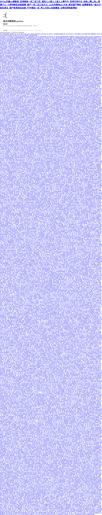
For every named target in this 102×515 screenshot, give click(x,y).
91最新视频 (84, 168)
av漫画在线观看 (50, 119)
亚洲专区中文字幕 (80, 256)
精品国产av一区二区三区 (7, 65)
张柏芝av (59, 132)
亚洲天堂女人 (71, 44)
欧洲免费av (73, 511)
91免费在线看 (87, 383)
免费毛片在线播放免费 (5, 212)
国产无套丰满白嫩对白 (9, 447)
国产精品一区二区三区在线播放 (41, 84)
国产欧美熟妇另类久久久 (54, 200)
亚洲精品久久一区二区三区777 (26, 143)
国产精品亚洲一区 (7, 72)
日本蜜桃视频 (95, 62)
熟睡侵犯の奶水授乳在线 (51, 150)
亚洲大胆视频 (5, 492)
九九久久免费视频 (15, 109)
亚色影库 (82, 49)
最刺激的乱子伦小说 (50, 184)
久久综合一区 (15, 510)
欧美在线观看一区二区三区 (14, 61)
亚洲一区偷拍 (32, 274)
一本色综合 (38, 76)
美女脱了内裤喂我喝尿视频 (56, 318)
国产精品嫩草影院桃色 (47, 80)
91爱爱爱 (34, 397)
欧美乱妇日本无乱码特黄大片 (17, 98)
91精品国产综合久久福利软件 (22, 361)
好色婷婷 (32, 512)
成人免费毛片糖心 (73, 43)
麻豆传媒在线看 (17, 164)
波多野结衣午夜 (12, 375)
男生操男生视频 (28, 149)
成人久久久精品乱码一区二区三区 (64, 512)
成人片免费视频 (20, 97)
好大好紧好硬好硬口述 (10, 81)
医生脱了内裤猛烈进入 (35, 175)
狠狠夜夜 (95, 197)
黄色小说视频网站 (73, 316)
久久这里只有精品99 (22, 154)
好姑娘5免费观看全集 (14, 58)
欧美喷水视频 (5, 68)
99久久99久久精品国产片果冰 (58, 112)
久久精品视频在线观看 (30, 150)
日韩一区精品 (23, 484)
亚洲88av (40, 40)
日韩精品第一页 (57, 147)
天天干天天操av (67, 484)
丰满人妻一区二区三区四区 (9, 357)
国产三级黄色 (67, 149)
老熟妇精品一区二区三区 (32, 500)
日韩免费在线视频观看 (36, 80)
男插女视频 (38, 356)
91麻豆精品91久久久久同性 (87, 289)
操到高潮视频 (16, 290)
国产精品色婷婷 (92, 132)
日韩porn (41, 227)
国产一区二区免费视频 (94, 442)
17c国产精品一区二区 (42, 88)
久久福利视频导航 (15, 484)
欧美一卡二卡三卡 (20, 397)
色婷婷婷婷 (43, 294)
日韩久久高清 (29, 160)
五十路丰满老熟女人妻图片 (67, 340)
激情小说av (19, 153)
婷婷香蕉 (71, 215)
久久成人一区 (25, 39)
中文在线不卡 (44, 356)
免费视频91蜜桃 (45, 69)
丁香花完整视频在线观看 (21, 69)
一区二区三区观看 (36, 72)
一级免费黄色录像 (56, 168)
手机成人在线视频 (14, 143)
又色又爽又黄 (92, 388)
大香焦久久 (68, 471)
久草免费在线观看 (66, 326)
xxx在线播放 (58, 173)
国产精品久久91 (77, 275)
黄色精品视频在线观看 (90, 198)
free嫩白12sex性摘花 (31, 224)
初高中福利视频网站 (32, 197)
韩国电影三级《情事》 (79, 329)
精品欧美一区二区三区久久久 (24, 437)
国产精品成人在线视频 (89, 114)
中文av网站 (70, 294)
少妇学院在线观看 (71, 53)
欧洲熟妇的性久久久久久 (65, 219)
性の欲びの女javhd (44, 241)
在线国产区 (37, 311)
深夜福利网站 (18, 364)
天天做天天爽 (58, 197)
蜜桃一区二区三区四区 (10, 182)
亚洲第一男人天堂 (54, 92)
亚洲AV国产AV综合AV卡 (71, 235)
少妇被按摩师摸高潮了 (18, 261)
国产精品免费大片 (95, 46)
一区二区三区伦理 (63, 259)
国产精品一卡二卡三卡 (44, 326)
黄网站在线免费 (52, 79)
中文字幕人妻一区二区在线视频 (58, 201)
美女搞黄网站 (56, 70)
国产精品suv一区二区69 (36, 359)
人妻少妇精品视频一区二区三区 (13, 479)
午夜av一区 (22, 64)
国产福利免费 (86, 153)
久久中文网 (57, 394)
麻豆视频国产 (22, 117)
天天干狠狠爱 (27, 43)
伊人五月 (16, 175)
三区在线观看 (51, 274)
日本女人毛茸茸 (75, 204)
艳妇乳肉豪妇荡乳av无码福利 (38, 285)
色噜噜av (90, 377)
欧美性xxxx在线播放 (83, 232)
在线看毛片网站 (15, 245)
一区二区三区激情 (66, 355)
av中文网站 (95, 88)
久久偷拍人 (54, 386)
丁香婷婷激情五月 (8, 64)
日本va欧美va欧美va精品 (70, 352)
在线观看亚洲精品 (92, 479)
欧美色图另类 (94, 267)
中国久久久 (77, 201)
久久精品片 (71, 370)
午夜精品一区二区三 (46, 333)
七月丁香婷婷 (68, 120)
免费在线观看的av (11, 297)
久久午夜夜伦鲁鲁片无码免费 (24, 112)
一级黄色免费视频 (27, 319)
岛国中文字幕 (73, 187)
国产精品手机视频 (4, 464)
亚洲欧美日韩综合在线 (47, 120)
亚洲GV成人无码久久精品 (83, 430)
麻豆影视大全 (67, 72)
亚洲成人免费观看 (77, 318)
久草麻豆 (74, 138)
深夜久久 (37, 338)
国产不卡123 (56, 379)
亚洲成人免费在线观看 (5, 169)
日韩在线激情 (98, 154)
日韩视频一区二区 (59, 331)
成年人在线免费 (74, 499)
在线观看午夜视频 (20, 55)
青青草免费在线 (89, 171)
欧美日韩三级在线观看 (41, 418)
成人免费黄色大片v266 (24, 173)
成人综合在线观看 (73, 486)
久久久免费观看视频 (82, 221)
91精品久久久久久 (39, 409)
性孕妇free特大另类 (8, 265)
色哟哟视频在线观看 (6, 135)
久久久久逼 (51, 383)
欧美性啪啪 (32, 195)
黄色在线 (72, 313)
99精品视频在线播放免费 (92, 412)
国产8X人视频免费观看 (28, 44)
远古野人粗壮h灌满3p (62, 285)
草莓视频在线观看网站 (32, 228)
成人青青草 (71, 195)
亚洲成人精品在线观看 (25, 105)
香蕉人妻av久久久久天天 (62, 95)
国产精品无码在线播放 (41, 66)
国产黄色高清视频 (18, 344)
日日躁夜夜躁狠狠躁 (29, 202)
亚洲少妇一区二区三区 (66, 248)
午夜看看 (97, 119)
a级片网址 (91, 274)
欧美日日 (41, 154)
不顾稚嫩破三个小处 (38, 253)
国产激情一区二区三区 (63, 47)
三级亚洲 (40, 248)
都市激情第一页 (56, 501)
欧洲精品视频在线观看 (85, 210)
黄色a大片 (55, 72)
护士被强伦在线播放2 (55, 361)
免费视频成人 (8, 151)
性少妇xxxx (48, 492)
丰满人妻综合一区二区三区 (52, 187)
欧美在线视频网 (61, 231)
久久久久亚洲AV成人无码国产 (91, 243)
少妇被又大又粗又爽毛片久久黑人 (51, 57)
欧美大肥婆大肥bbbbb (10, 404)
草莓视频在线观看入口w (54, 64)
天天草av (31, 165)
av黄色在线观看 (35, 47)
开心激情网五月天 (7, 466)
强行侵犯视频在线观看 (67, 275)
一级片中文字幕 (55, 139)
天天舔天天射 (45, 360)
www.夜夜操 (52, 455)
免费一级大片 (11, 43)
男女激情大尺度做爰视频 (38, 215)
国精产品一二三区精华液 (50, 304)
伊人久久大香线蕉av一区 (59, 117)
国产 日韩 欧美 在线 (9, 359)
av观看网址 (41, 349)
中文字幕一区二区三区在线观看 (14, 379)
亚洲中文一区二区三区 (49, 334)
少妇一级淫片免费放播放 (37, 57)
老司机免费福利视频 (85, 70)
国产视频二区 (14, 511)
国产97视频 (59, 105)
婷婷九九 (74, 175)
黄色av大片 (72, 442)
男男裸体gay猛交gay (34, 353)
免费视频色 (19, 215)
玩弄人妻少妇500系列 (87, 231)
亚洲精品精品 (66, 213)
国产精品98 (94, 257)
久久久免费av (84, 113)
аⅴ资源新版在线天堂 (6, 430)
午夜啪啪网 (52, 108)
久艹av (41, 116)
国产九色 (95, 124)
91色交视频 (36, 61)
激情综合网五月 (14, 200)
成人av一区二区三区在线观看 (45, 393)
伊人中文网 (27, 401)
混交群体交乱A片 (80, 334)
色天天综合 (83, 488)
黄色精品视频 (53, 95)
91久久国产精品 (4, 116)
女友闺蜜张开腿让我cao (77, 183)
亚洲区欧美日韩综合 (61, 90)
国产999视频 (81, 146)
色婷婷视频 (90, 162)
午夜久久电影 (38, 125)
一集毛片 (5, 242)
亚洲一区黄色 (48, 260)
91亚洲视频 (30, 327)
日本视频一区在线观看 (67, 197)
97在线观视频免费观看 (56, 103)
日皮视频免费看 (44, 455)
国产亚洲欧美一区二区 (62, 438)
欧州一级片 (24, 101)
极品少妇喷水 (67, 142)
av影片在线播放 (82, 54)
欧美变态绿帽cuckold (44, 61)
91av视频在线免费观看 (85, 145)
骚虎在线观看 (51, 176)
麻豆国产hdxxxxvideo (5, 98)
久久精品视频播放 (61, 220)
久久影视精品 (47, 136)
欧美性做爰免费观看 (7, 128)
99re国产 (53, 350)
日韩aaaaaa (41, 304)
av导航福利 (21, 278)
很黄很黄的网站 (37, 333)
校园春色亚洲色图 (65, 508)
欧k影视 (78, 36)
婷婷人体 (74, 289)
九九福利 (26, 451)
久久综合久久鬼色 (64, 412)
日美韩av (42, 195)
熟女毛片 (65, 478)
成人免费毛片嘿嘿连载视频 (83, 414)
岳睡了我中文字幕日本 (76, 326)
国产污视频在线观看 (62, 333)
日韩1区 (19, 252)
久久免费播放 (69, 145)
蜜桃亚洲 (98, 477)
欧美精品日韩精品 (50, 464)
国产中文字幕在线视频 (41, 36)
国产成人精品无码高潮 (67, 105)
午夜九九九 (2, 167)
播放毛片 (73, 114)
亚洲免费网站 (28, 248)
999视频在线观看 (56, 182)
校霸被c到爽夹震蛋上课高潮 (63, 114)
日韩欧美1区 (90, 73)
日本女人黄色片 (30, 469)
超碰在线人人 (35, 235)
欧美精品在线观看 (17, 456)
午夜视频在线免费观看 (11, 171)
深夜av (21, 221)
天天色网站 (35, 127)
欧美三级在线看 (73, 80)
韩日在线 (13, 66)
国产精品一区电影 (11, 106)
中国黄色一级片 (40, 208)
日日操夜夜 (61, 477)
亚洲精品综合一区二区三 (92, 127)
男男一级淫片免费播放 (81, 352)
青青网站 (39, 367)
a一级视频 (41, 77)
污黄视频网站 (52, 397)
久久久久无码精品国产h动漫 (55, 212)
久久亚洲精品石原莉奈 (73, 455)
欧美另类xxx (45, 98)
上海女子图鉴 (5, 296)
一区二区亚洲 (96, 291)
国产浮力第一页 (5, 235)
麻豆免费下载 (8, 86)
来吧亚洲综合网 (48, 324)
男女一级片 (79, 420)
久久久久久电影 (12, 504)
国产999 (98, 249)
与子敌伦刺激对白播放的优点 (84, 90)
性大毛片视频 (83, 106)
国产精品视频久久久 (71, 73)
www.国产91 (9, 77)
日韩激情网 (61, 84)
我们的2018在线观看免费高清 (14, 101)
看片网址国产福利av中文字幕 (50, 50)
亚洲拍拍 (55, 279)
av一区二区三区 (94, 245)
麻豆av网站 (71, 194)
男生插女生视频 (33, 88)
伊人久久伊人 (60, 270)
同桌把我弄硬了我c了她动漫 (35, 90)
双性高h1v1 (82, 197)
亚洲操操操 (59, 353)
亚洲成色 (90, 368)
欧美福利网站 (5, 79)
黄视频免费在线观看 (14, 403)
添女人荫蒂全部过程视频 (22, 176)
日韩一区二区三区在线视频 (87, 374)
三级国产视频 (77, 57)
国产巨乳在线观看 (64, 316)
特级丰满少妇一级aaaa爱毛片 (82, 108)
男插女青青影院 (60, 86)
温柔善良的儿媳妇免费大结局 (21, 65)
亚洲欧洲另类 (59, 416)
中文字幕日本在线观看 (20, 246)
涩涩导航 (90, 124)
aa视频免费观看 (8, 223)
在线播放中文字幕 (49, 164)
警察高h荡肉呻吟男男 (91, 86)
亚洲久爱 (61, 187)
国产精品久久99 (95, 44)
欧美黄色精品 (92, 202)
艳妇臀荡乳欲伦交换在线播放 (32, 322)
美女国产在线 (69, 209)
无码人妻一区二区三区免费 (79, 427)
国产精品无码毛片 (19, 352)
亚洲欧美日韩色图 (65, 147)
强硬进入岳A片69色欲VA (35, 176)
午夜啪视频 (18, 228)
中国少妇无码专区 (16, 423)
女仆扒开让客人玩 (7, 189)
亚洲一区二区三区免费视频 (8, 260)
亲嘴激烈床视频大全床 (76, 272)
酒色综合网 (87, 151)
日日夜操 (98, 201)
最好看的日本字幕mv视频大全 (35, 70)
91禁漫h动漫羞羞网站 (14, 102)
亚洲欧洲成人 (38, 83)
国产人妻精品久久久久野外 (84, 459)
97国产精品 (28, 47)
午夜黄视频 (63, 399)
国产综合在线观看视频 (45, 311)
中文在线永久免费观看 (82, 99)
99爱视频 (80, 451)
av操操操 (83, 490)
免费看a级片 (44, 176)
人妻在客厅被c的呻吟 (5, 206)
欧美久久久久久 (83, 79)
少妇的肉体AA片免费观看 (34, 99)
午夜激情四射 (33, 73)
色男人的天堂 (9, 219)
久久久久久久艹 (89, 324)
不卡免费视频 (48, 168)
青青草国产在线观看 (78, 280)
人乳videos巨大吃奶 (43, 47)
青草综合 (69, 161)
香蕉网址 (31, 514)
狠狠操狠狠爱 (85, 318)
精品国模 (33, 92)
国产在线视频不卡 (89, 348)
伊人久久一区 (97, 238)
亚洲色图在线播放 (56, 492)
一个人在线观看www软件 (48, 49)
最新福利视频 (73, 466)
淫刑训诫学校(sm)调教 (54, 287)
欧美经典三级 (65, 210)
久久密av (15, 437)
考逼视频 (25, 130)
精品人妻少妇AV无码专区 (40, 165)
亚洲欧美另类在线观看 (39, 46)
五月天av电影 (87, 183)
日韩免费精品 (70, 103)
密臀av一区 (72, 38)
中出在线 (77, 496)
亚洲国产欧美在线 (92, 206)
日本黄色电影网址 (12, 125)
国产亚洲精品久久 (16, 285)
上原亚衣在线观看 (86, 53)
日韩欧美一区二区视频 (64, 374)
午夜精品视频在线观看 (58, 393)
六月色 (76, 195)
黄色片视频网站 (87, 431)
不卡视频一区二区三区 (68, 514)
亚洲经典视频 (15, 254)
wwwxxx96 (59, 210)
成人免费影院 (28, 397)
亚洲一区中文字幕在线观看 (9, 228)
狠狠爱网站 (12, 455)
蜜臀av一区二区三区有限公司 (63, 304)
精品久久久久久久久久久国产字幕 (24, 297)
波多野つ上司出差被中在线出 (83, 419)
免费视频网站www (93, 389)
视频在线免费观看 (84, 120)
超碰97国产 (22, 47)
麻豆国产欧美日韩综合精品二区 (18, 168)
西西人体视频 (66, 265)
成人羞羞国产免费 (8, 117)
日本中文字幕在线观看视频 (49, 245)
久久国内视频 (94, 282)
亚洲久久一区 (97, 150)
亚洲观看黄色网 (65, 54)
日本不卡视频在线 (80, 42)
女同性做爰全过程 (30, 117)
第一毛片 (84, 184)
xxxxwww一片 (15, 212)
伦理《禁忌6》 (76, 182)
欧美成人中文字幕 (41, 243)
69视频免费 (6, 444)
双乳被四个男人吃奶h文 (27, 179)
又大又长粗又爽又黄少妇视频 (14, 99)
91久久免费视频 (44, 506)
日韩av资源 (79, 331)
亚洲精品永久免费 (63, 127)
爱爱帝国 (71, 47)
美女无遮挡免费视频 (95, 172)
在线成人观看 (36, 252)
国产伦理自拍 (53, 315)
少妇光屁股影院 (7, 331)
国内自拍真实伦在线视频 (21, 66)
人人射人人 (66, 99)
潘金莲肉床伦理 (72, 117)
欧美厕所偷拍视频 (27, 407)
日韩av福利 (85, 331)
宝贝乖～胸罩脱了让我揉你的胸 (38, 226)
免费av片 (50, 58)
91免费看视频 (26, 153)
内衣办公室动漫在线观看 (25, 57)
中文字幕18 (3, 171)
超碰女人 (85, 451)
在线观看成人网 (91, 79)
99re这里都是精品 (59, 375)
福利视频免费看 (35, 134)
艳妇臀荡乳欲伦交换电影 (14, 191)
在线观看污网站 (65, 466)
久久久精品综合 (62, 92)
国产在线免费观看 (6, 264)
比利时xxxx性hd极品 (60, 193)
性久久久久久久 (88, 441)
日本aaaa (6, 504)
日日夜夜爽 (29, 91)
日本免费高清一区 (13, 113)
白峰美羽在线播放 (84, 202)
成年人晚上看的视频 (36, 112)
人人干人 (23, 252)
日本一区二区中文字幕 (60, 377)
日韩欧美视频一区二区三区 (49, 416)
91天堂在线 (81, 296)
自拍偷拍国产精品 (42, 121)
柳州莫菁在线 (42, 134)
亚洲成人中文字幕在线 (73, 338)
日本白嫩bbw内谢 (24, 116)
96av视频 (24, 426)
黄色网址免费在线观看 (68, 237)
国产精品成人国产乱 (14, 444)
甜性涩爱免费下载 (39, 316)
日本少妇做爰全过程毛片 (12, 275)
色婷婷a (23, 79)
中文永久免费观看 (90, 175)
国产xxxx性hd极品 (97, 462)
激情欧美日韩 (30, 193)
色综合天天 (74, 431)
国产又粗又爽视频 (48, 280)
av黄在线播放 (67, 124)
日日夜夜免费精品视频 (73, 290)
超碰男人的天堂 (20, 235)
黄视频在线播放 (84, 268)
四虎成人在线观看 (74, 300)
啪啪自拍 (28, 92)
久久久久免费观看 (37, 49)
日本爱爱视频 (44, 79)
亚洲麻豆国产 (33, 191)
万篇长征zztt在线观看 (46, 408)
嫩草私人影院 (70, 363)
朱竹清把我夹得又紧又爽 (29, 76)
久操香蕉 (60, 363)
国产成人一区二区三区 (56, 113)
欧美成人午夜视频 (43, 238)
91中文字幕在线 (44, 278)
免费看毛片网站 (46, 40)
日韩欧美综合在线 (70, 217)
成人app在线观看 (79, 223)
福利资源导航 (68, 415)
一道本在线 (60, 396)
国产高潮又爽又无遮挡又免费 (66, 57)
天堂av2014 (68, 282)
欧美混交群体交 (23, 58)
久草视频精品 (33, 94)
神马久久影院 (71, 278)
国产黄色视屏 (28, 393)
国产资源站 (50, 117)
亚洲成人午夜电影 (26, 189)
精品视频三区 (71, 333)
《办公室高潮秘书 (57, 489)
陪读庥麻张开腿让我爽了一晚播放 (53, 429)
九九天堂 (85, 356)
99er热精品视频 (19, 345)
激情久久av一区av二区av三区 (15, 201)
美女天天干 (53, 270)
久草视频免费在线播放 (68, 186)
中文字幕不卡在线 (11, 329)
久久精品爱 (8, 123)
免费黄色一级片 (39, 307)
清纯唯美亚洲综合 (48, 51)
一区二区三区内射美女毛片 (82, 121)
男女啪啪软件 (68, 198)
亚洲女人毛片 (75, 274)
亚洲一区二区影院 (46, 139)
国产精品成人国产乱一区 (21, 36)
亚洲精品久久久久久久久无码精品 (25, 237)
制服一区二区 (70, 66)
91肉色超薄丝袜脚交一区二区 (12, 481)
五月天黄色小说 (7, 462)
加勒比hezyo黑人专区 (54, 360)
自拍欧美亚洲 (7, 474)
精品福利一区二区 (97, 453)
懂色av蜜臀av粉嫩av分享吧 (19, 160)
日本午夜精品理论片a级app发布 (18, 142)
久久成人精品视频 (24, 323)
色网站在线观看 (5, 291)
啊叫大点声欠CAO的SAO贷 (13, 356)
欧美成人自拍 (91, 154)
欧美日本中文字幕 (49, 394)
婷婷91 (66, 117)
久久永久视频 (26, 94)
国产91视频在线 (53, 341)
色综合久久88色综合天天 (7, 227)
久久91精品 (99, 228)
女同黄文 (11, 232)
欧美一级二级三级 (92, 69)
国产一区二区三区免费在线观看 (7, 88)
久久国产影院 (84, 69)
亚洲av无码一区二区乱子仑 (78, 81)
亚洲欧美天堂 (85, 390)
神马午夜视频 (36, 213)
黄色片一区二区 (53, 242)
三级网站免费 (93, 381)
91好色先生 (29, 58)
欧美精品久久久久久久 (68, 364)
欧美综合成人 (27, 204)
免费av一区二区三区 (90, 169)
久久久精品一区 (15, 370)
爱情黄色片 (6, 194)
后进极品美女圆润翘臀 (43, 105)
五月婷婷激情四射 (36, 140)
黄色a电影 (21, 135)
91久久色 (91, 462)
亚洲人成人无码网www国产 (80, 286)
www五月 (21, 442)
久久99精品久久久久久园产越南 (80, 312)
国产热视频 (87, 76)
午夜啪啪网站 (76, 76)
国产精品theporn (4, 58)
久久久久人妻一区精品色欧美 (81, 377)
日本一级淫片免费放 (42, 355)
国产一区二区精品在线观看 (61, 123)
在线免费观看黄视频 (62, 290)
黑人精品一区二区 (73, 283)
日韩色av (4, 101)
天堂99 (15, 312)
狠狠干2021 (13, 252)
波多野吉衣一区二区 (78, 363)
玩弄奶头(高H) (90, 485)
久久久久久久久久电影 (39, 514)
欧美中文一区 (27, 226)
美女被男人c (28, 227)
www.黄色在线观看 (47, 307)
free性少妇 (94, 200)
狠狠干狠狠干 (23, 334)
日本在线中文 (51, 173)
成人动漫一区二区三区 (81, 73)
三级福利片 (82, 341)
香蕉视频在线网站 (43, 338)
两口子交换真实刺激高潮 (8, 108)
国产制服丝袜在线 (55, 162)
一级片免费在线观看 (82, 43)
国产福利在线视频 (7, 231)
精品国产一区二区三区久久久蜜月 (44, 65)
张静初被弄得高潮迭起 (23, 422)
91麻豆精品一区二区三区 (60, 171)
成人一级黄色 (32, 212)
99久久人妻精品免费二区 (42, 173)
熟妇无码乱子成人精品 (5, 209)
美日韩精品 (63, 182)
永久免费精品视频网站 (48, 179)
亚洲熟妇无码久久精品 (39, 501)
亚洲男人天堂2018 (29, 239)
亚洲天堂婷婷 (85, 110)
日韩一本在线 (69, 151)
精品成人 (58, 134)
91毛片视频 (13, 147)
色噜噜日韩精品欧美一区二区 (64, 279)
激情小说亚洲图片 (80, 72)
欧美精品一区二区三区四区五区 (83, 140)
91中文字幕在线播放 (90, 404)
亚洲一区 (12, 92)
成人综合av (17, 445)
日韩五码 (49, 400)
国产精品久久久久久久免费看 (31, 190)
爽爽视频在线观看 (46, 268)
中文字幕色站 (83, 512)
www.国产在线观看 (11, 49)
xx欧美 (45, 423)
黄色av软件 (78, 381)
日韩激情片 (77, 488)
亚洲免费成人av (76, 467)
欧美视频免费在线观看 (47, 282)
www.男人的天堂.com (16, 169)
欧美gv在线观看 (17, 79)
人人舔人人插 (93, 414)
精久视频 (53, 217)
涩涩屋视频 (37, 162)
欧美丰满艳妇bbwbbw (38, 430)
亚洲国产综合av (87, 319)
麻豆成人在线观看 (60, 334)
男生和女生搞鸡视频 (23, 212)
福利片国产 (32, 83)
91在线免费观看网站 (81, 367)
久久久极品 (77, 245)
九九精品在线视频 (91, 333)
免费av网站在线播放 (20, 260)
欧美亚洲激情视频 (28, 305)
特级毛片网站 (37, 499)
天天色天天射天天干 (28, 449)
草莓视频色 (98, 309)
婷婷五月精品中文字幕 (79, 92)
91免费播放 (44, 58)
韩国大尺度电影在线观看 (57, 206)
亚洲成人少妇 (35, 393)
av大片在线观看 (61, 227)
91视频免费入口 (90, 184)
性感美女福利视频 (45, 140)
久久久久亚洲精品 (33, 217)
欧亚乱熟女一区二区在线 (78, 198)
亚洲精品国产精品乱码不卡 (60, 482)
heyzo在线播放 (67, 204)
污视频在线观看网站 (83, 51)
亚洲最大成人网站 (53, 425)
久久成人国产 (73, 228)
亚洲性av (31, 318)
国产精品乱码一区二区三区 (79, 55)
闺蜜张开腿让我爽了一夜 (58, 130)
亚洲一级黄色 (8, 508)
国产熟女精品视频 (59, 456)
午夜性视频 (79, 409)
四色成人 (29, 379)
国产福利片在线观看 (7, 308)
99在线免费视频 (47, 289)
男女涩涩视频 (47, 169)
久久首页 (81, 382)
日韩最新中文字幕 (87, 62)
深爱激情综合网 (26, 359)
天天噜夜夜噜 (38, 39)
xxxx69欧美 (2, 278)
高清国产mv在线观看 (78, 39)
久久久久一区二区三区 (30, 98)
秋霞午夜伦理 (54, 154)
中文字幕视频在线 (64, 400)
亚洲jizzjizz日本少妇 (18, 146)
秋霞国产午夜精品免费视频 (38, 171)
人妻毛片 (10, 309)
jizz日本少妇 (91, 36)
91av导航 (48, 103)
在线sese (82, 76)
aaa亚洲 (82, 261)
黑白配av (5, 297)
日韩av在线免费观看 (92, 352)
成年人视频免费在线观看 (25, 134)
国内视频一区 (32, 385)
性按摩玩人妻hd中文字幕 (74, 109)
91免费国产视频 (94, 70)
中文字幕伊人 (3, 36)
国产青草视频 (81, 136)
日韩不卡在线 (51, 378)
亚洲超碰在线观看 (55, 40)
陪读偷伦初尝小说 (32, 287)
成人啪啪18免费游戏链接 (77, 291)
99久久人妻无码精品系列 (71, 83)
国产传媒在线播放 (86, 326)
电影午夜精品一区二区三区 (59, 286)
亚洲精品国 (8, 370)
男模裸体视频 (77, 364)
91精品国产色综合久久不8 (14, 400)
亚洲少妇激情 (15, 77)
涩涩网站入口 (70, 482)
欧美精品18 (7, 147)
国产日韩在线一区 (49, 42)
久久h (83, 88)
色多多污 (13, 264)
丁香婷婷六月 (68, 175)
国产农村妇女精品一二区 (38, 280)
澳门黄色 (73, 130)
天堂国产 (33, 462)
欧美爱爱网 (46, 108)
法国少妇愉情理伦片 (79, 215)
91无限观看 (95, 464)
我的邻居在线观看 (7, 83)
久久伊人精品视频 (64, 75)
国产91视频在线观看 (57, 237)
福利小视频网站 (89, 156)
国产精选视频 (61, 389)
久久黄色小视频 (61, 445)
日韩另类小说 (68, 128)
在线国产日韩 (13, 235)
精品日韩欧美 (45, 90)
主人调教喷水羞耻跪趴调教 (29, 114)
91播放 (19, 503)
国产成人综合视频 (69, 40)
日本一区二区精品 (69, 125)
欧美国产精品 (87, 46)
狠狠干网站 (48, 252)
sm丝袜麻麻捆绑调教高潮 (12, 114)
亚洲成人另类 (58, 98)
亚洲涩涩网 (82, 455)
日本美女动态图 (57, 165)
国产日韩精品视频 (65, 300)
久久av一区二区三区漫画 (18, 226)
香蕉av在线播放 (92, 143)
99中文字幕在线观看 (14, 194)
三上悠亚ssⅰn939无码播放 (41, 117)
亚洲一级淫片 (29, 252)
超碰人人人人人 (44, 364)
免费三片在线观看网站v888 (25, 481)
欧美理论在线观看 (60, 184)
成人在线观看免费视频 (56, 191)
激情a (23, 234)
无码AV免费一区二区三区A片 (37, 370)
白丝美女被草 (93, 105)
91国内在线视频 (46, 201)
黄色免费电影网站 (89, 83)
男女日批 (10, 216)
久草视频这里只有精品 (87, 275)
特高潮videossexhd (27, 267)
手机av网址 (12, 291)
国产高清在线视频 (17, 54)
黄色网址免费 (50, 66)
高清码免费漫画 (60, 495)
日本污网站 (89, 286)
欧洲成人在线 (21, 393)
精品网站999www (54, 69)
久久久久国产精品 (77, 401)
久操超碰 (100, 173)
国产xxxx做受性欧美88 (24, 136)
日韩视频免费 (23, 436)
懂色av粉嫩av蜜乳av (65, 167)
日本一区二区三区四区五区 (56, 153)
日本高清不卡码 (92, 340)
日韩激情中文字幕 (79, 267)
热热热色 (81, 475)
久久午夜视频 (89, 165)
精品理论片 (36, 264)
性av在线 (16, 227)
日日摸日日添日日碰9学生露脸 (26, 340)
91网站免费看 (93, 399)
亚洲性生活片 (63, 394)
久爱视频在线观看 (10, 485)
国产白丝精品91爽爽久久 (21, 270)
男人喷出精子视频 (54, 223)
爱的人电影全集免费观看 (78, 327)
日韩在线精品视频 (57, 232)
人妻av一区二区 (34, 40)
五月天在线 (48, 134)
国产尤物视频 (52, 90)
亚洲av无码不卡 (35, 238)
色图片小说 (15, 360)
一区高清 (8, 445)
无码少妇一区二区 (24, 217)
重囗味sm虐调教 (27, 147)
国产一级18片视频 (64, 342)
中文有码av (92, 117)
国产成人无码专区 (33, 167)
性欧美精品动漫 (75, 282)
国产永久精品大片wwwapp (28, 201)
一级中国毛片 (48, 501)
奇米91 (6, 191)
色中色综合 (88, 460)
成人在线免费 (68, 390)
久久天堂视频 (42, 293)
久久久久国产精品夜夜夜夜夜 (67, 307)
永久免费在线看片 (76, 113)
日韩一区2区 (46, 223)
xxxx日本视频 (8, 134)
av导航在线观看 (29, 79)
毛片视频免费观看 (29, 441)
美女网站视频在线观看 (10, 121)
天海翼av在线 (28, 235)
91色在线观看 (63, 161)
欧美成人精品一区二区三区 (27, 485)
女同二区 (39, 270)
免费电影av (60, 386)
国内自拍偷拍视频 (36, 206)
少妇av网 (47, 208)
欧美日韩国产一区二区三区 (16, 94)
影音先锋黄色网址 (32, 145)
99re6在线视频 (24, 61)
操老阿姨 (82, 348)
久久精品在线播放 (91, 68)
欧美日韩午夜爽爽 (84, 147)
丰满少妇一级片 (40, 422)
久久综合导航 (9, 257)
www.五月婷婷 (59, 364)
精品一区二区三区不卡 (20, 158)
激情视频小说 (12, 42)
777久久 (86, 241)
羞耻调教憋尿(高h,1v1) (41, 128)
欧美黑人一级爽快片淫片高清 (88, 287)
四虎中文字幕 (74, 167)
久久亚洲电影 (83, 109)
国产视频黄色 (50, 442)
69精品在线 (85, 132)
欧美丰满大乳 (54, 83)
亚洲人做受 (71, 95)
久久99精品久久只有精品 (33, 301)
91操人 (66, 370)
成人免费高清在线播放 (45, 131)
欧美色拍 (79, 359)
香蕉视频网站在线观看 (95, 95)
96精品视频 (81, 87)
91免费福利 (26, 175)
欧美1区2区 (90, 466)
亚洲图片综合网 (44, 200)
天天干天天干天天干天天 (17, 119)
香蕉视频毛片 (92, 125)
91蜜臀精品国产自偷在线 (31, 38)
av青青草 (40, 257)
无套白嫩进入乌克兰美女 (39, 210)
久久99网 (20, 275)
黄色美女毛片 (72, 423)
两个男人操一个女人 (75, 254)
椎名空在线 (68, 452)
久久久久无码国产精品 (29, 307)
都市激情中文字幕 (69, 132)
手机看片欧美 (39, 361)
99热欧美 (40, 378)
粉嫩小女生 (19, 180)
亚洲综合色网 (39, 53)
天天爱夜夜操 (99, 47)
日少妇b (54, 134)
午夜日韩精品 (71, 127)
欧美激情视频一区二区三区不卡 (34, 157)
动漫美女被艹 (17, 232)
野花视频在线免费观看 (84, 135)
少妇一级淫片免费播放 (43, 287)
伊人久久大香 (20, 49)
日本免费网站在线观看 (27, 164)
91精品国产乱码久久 (69, 160)
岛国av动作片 (16, 217)
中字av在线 (95, 456)
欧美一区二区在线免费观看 (50, 160)
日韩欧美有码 (66, 97)
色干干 (95, 176)
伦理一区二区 (16, 70)
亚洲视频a (88, 282)
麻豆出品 (2, 230)
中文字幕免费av (18, 348)
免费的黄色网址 (57, 355)
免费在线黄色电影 (45, 308)
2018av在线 (79, 80)
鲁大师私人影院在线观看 (41, 372)
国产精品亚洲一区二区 (73, 392)
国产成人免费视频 (66, 311)
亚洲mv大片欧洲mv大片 (27, 210)
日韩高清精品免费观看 (52, 290)
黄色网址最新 (81, 478)
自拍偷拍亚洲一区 (26, 357)
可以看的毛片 (10, 84)
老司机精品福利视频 (18, 84)
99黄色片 (67, 184)
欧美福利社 (45, 106)
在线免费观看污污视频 (95, 102)
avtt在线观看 (63, 172)
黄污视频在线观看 (37, 414)
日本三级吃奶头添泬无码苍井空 (53, 366)
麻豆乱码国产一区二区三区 (58, 175)
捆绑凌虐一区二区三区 (11, 385)
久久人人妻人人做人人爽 (19, 257)
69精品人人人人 (92, 209)
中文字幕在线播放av (16, 189)
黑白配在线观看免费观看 (23, 385)
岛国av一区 (21, 510)
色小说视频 (53, 345)
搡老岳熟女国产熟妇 (13, 131)
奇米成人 (55, 296)
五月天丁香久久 (30, 392)
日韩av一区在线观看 (42, 419)
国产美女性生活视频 (11, 256)
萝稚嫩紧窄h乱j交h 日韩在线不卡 (16, 172)
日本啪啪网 (84, 259)
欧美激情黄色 (60, 160)
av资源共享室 (16, 223)
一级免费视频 (22, 87)
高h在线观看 (52, 98)
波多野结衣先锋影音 (53, 338)
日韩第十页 (52, 189)
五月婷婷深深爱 (4, 400)
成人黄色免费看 (29, 412)
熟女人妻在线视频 (66, 46)
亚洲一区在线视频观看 (28, 121)
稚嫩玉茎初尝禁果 (53, 55)
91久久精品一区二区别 (43, 342)
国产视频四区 (16, 47)
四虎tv (55, 132)
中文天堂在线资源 (55, 400)
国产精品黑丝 (79, 301)
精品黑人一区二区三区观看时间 (22, 108)
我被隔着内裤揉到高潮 (19, 38)
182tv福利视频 (77, 287)
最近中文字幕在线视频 (54, 436)
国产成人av (38, 377)
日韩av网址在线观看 (15, 183)
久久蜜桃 (82, 397)
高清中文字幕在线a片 (61, 79)
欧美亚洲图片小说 (43, 110)
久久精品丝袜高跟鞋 (82, 139)
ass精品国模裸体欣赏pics (13, 162)
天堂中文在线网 (43, 481)
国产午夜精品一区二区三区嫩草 (19, 272)
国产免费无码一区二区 (95, 87)
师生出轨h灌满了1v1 (92, 109)
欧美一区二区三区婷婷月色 (27, 184)
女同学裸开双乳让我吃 (35, 341)
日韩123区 (21, 311)
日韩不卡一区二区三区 (86, 57)
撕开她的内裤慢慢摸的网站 (70, 411)
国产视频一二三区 (17, 39)
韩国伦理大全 (96, 444)
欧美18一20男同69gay (97, 57)
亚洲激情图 (33, 173)
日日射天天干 (98, 471)
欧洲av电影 (7, 138)
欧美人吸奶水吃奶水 (94, 318)
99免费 (77, 147)
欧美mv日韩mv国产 (61, 150)
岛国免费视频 (37, 294)
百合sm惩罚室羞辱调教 (78, 453)
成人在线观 (89, 422)
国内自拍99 (39, 447)
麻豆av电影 (67, 187)
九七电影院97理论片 (44, 87)
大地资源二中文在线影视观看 (53, 167)
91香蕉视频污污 (78, 436)
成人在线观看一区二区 (29, 51)
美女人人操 (71, 135)
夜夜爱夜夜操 (69, 253)
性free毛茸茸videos (81, 101)
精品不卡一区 (54, 205)
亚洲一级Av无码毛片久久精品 (75, 158)
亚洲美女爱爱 (92, 408)
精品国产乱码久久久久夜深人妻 (7, 202)
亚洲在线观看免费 (81, 416)
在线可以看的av (37, 340)
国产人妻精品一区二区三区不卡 (91, 157)
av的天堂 (15, 73)
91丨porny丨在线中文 (75, 298)
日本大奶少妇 (54, 246)
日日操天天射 (58, 189)
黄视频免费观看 (28, 352)
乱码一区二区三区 (31, 434)
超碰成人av (45, 221)
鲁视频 (57, 101)
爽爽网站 (62, 40)
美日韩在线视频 (20, 81)
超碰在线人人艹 (21, 40)
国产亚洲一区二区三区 (56, 311)
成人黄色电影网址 (72, 243)
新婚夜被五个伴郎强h (8, 493)
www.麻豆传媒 (52, 105)
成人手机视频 (36, 237)
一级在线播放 (49, 72)
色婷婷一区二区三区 (56, 405)
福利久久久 (15, 308)
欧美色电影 (86, 125)
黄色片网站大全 (34, 86)
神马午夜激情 (34, 142)
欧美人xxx (58, 77)
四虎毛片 (57, 342)
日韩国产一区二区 (41, 296)
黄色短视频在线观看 (48, 116)
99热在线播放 (94, 42)
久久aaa (73, 403)
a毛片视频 (12, 165)
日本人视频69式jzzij (12, 110)
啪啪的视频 (15, 57)
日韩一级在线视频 (13, 393)
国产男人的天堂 (53, 61)
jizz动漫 (3, 119)
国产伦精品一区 (84, 445)
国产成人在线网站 (40, 323)
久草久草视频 (79, 311)
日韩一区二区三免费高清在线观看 (85, 191)
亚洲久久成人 (15, 274)
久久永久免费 (26, 231)
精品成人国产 (85, 345)
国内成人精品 (16, 128)
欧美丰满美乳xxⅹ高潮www (76, 97)
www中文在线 (19, 121)
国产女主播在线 (65, 58)
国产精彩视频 (24, 479)
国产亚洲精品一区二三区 (50, 101)
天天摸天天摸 (22, 490)
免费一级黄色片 (35, 467)
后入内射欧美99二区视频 (18, 149)
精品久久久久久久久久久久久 (58, 125)
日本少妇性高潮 (61, 235)
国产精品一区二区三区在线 (93, 54)
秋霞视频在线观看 (77, 463)
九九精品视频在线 (64, 101)
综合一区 (43, 72)
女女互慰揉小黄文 (25, 191)
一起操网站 (8, 190)
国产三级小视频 (58, 447)
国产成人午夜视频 (75, 355)
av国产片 (6, 459)
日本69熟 (41, 101)
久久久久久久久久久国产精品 (19, 151)
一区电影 (93, 80)
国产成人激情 (62, 257)
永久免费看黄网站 (79, 114)
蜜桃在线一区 (69, 264)
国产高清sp (78, 127)
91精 (28, 400)
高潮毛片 (10, 136)
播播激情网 (66, 420)
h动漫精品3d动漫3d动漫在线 (87, 471)
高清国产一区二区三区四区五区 (86, 496)
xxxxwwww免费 (67, 270)
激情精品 (7, 154)
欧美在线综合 (94, 39)
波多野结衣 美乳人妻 (9, 287)
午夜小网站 (88, 256)
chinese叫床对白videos (22, 301)
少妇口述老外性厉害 (40, 272)
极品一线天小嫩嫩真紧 (36, 43)
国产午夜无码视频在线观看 (82, 84)
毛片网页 (19, 315)
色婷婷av (28, 40)
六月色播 (63, 198)
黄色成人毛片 (55, 145)
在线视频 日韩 (22, 224)
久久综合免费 (96, 92)
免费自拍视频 (72, 249)
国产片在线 (98, 125)
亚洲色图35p (30, 492)
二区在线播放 (5, 105)
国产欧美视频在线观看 (29, 466)
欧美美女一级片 (70, 377)
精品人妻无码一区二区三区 (18, 408)
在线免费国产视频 (87, 173)
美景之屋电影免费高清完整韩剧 (65, 55)
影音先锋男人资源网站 (29, 276)
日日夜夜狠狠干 (26, 68)
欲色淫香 (99, 497)
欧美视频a (64, 60)
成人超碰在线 (63, 70)
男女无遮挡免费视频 (93, 149)
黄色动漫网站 (43, 309)
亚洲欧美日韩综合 (18, 140)
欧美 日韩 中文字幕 (24, 243)
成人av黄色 (27, 311)
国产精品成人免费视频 (44, 315)
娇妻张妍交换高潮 (46, 125)
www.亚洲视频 (95, 231)
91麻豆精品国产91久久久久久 (28, 423)
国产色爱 (11, 68)
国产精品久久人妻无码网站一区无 (28, 128)
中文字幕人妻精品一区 (97, 210)
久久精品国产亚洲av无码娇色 (15, 44)
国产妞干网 (59, 357)
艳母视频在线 (47, 113)
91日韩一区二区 (66, 448)
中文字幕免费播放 (18, 319)
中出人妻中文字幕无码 (79, 60)
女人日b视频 (74, 404)
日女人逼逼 (51, 99)
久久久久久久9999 (16, 86)
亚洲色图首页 (91, 270)
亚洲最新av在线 (12, 180)
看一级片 (92, 375)
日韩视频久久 (87, 327)
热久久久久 (46, 253)
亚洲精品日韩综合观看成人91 (91, 146)
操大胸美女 (69, 464)
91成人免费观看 (64, 200)
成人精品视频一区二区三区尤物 (46, 331)
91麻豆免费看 (20, 256)
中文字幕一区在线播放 (31, 490)
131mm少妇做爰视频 (47, 420)
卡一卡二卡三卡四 (67, 353)
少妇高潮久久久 (31, 300)
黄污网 (23, 315)
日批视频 (24, 379)
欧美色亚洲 (24, 404)
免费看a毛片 (52, 496)
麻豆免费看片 (69, 182)
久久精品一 (2, 160)
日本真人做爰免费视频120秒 (46, 264)
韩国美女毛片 (5, 42)
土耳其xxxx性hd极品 (89, 72)
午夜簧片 (90, 221)
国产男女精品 (95, 193)
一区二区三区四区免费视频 (87, 353)
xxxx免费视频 (98, 169)
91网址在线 (31, 209)
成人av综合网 (66, 146)
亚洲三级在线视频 (92, 451)
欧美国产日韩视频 (80, 227)
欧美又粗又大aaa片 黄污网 (43, 261)
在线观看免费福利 (41, 145)
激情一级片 (71, 123)
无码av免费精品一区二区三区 (82, 164)
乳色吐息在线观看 (56, 58)
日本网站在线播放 (13, 230)
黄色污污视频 (45, 60)
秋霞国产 (38, 385)
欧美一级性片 (13, 279)
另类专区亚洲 (69, 231)
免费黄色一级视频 (49, 171)
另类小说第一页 (23, 70)
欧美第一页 (61, 81)
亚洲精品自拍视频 (85, 297)
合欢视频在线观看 (86, 44)
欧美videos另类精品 (4, 153)
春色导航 (69, 404)
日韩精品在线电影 (22, 50)
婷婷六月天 (68, 382)
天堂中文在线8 (6, 143)
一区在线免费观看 (80, 249)
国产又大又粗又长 (12, 127)
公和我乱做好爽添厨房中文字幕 (59, 53)
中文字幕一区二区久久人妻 (6, 54)
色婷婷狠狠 (51, 60)
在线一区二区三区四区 (29, 172)
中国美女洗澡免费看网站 (74, 202)
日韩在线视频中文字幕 (77, 64)
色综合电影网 (70, 348)
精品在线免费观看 (93, 179)
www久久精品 (76, 193)
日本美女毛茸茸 (6, 496)
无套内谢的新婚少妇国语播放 (93, 58)
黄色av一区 (31, 162)
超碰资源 (4, 270)
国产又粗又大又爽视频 (16, 458)
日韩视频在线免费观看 (10, 55)
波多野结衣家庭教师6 (59, 91)
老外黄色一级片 (92, 201)
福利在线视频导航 (40, 42)
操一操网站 (13, 333)
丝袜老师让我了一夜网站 (79, 40)
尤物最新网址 (64, 383)
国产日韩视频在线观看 (94, 110)
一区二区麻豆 (49, 279)
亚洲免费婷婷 (42, 235)
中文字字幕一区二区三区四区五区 (63, 238)
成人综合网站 (84, 230)
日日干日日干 (97, 194)
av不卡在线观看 (61, 154)
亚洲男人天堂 (14, 209)
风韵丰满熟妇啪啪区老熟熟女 (69, 42)
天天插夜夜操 (78, 412)
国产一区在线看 (63, 287)
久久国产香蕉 (17, 208)
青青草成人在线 (13, 506)
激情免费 (47, 411)
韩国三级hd (7, 337)
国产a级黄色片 (35, 101)
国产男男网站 (13, 237)
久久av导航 (62, 62)
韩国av (75, 112)
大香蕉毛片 (52, 342)
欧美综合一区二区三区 (45, 484)
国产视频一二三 (14, 197)
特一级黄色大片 (8, 360)
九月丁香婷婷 (47, 409)
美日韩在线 (99, 205)
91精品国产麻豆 (38, 201)
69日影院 (51, 213)
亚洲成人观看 (28, 408)
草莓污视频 (9, 39)
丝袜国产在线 (35, 444)
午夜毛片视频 (28, 55)
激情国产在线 (94, 326)
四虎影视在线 (24, 259)
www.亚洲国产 (5, 139)
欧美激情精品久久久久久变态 (34, 132)
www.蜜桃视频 (91, 309)
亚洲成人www (81, 404)
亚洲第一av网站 (7, 423)
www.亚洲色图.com (43, 510)
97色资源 (56, 84)
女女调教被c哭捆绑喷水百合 (84, 180)
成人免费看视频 (97, 165)
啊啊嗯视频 (69, 39)
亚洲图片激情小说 (33, 109)
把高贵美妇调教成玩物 (46, 182)
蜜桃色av (11, 208)
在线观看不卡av (86, 77)
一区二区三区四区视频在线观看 (24, 375)
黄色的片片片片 (14, 50)
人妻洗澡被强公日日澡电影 (68, 189)
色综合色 (60, 367)
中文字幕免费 (93, 108)
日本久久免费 (72, 503)
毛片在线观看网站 (74, 54)
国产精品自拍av (65, 261)
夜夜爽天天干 (24, 208)
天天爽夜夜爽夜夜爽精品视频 (52, 313)
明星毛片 (68, 434)
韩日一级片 (96, 50)
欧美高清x (6, 102)
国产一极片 (9, 290)
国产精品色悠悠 (58, 46)
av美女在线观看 (22, 131)
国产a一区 (53, 500)
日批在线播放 (5, 220)
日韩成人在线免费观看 (94, 51)
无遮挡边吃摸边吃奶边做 (77, 157)
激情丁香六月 (49, 381)
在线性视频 (49, 70)
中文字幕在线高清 (93, 121)
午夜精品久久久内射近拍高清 (62, 298)
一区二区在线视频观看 (75, 213)
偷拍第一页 (18, 95)
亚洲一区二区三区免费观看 (23, 312)
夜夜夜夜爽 (81, 270)
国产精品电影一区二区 (65, 64)
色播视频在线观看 (4, 455)
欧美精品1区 (31, 479)
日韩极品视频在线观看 (51, 285)
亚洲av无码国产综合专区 (47, 132)
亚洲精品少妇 (43, 401)
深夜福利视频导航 (72, 383)
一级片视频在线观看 (93, 61)
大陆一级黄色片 (38, 479)
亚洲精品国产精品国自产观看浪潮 (8, 176)
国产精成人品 (57, 340)
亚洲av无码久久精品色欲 (52, 257)
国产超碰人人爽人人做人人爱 (67, 162)
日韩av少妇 (8, 195)
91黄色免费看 (55, 460)
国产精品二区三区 (63, 234)
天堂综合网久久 (85, 381)
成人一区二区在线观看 (71, 414)
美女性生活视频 (15, 331)
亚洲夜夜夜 (38, 55)
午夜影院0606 (92, 47)
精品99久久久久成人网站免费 (41, 441)
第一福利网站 (52, 253)
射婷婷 (93, 242)
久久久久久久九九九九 (54, 138)
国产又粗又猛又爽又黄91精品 (53, 399)
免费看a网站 (86, 130)
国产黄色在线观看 (21, 127)
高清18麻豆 (63, 116)
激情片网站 (74, 128)
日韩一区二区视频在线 (67, 76)
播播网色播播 (49, 161)
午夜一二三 (35, 378)
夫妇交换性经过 (27, 216)
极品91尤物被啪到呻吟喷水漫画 (58, 136)
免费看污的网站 (53, 396)
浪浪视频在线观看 (48, 286)
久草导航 (77, 425)
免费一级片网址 (85, 217)
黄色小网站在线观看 (28, 275)
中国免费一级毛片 (82, 346)
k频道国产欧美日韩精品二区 (45, 263)
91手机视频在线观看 (5, 340)
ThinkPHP (5, 30)
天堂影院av (75, 209)
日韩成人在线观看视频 (96, 427)
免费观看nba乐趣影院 (77, 77)
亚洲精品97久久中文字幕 (63, 249)
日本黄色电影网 (30, 151)
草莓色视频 (21, 227)
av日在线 (10, 47)
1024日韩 (38, 195)
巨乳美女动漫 (94, 467)
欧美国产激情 (97, 353)
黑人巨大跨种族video (25, 291)
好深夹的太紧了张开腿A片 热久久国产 (43, 469)
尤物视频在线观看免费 (36, 493)
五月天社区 (89, 75)
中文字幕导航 (60, 157)
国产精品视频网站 (19, 43)
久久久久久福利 (38, 221)
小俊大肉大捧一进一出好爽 (53, 36)
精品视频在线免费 (64, 36)
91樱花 (75, 478)
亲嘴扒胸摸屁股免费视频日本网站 (32, 200)
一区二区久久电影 (79, 241)
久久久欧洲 (2, 190)
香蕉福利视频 (55, 131)
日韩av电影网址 (15, 442)
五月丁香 (11, 79)
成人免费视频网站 (59, 99)
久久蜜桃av (87, 42)
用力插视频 (27, 388)
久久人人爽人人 (45, 256)
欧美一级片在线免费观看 (42, 274)
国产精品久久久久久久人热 (42, 212)
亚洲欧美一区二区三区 (8, 507)
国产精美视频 (82, 392)
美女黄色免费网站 (44, 95)
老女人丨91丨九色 (92, 232)
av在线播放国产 (95, 327)
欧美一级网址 (67, 291)
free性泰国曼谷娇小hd (47, 180)
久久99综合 (36, 313)
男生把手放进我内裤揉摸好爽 (56, 449)
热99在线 (35, 305)
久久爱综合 (98, 237)
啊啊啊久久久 (31, 125)
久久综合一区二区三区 (70, 84)
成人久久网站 (19, 363)
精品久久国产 (56, 381)
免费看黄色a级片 (64, 109)
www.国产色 (64, 180)
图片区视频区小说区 (83, 473)
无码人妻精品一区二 (7, 415)
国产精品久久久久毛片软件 (65, 360)
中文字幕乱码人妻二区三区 (22, 186)
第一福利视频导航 (77, 172)
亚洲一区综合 (63, 379)
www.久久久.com (26, 382)
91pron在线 (57, 183)
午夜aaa (91, 304)
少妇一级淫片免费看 (88, 361)
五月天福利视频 (31, 66)
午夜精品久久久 (4, 44)
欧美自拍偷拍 (93, 98)
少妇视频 (91, 294)
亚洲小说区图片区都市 (48, 151)
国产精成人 (62, 282)
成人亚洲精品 (80, 350)
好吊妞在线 (87, 307)
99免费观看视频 (8, 422)
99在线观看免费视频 (84, 264)
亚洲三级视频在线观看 (59, 68)
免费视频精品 (16, 64)
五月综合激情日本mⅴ (29, 242)
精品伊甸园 (70, 287)
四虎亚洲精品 (73, 99)
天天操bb (31, 46)
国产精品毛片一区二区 (34, 241)
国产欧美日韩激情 (36, 442)
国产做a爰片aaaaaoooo (80, 330)
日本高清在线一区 (23, 360)
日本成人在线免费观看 (27, 213)
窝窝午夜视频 (76, 271)
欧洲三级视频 (50, 156)
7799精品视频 (28, 171)
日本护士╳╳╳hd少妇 (40, 300)
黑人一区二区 (89, 197)
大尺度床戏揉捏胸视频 (45, 216)
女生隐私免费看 (7, 245)
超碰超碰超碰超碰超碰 (71, 205)
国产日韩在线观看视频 (57, 252)
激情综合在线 (80, 383)
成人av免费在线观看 (66, 77)
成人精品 (88, 102)
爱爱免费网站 (91, 356)
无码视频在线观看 (51, 275)
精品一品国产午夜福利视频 (6, 429)
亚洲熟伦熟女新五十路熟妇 (69, 419)
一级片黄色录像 (34, 315)
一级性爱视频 (8, 285)
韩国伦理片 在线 (39, 276)
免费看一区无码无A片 (96, 158)
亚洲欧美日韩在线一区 (50, 271)
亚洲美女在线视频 (75, 46)
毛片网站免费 (8, 40)
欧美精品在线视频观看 (88, 438)
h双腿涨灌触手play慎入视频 (93, 367)
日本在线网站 (56, 307)
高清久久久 (57, 316)
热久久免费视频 (53, 87)
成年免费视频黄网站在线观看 (81, 103)
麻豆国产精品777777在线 (20, 53)
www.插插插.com (11, 36)
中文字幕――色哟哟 (14, 224)
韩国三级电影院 (13, 154)
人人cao (52, 123)
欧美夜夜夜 (40, 186)
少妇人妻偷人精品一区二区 (84, 283)
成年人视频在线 (86, 158)
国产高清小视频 (59, 329)
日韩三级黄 (32, 382)
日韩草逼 (45, 248)
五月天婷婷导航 (7, 274)
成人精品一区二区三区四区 (29, 367)
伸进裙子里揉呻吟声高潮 (80, 123)
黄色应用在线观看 (17, 103)
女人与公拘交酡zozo (83, 209)
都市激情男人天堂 (29, 62)
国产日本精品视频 (68, 131)
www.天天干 (34, 363)
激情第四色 (19, 279)
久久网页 (12, 352)
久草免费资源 (58, 60)
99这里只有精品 (14, 238)
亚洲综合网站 (37, 193)
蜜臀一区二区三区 (86, 426)
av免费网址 (63, 404)
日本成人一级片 (71, 241)
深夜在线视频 (56, 335)
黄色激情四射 (43, 290)
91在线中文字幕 (96, 221)
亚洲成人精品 (79, 342)
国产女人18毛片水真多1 (30, 106)
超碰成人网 (39, 388)
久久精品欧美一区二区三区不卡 (21, 341)
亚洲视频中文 (38, 180)
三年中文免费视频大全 (36, 139)
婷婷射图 (73, 311)
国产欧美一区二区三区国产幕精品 (82, 94)
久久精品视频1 (22, 390)
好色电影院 (35, 123)
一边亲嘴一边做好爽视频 (19, 429)
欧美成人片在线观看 (37, 147)
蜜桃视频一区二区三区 (47, 102)
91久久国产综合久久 (68, 206)
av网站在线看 (32, 425)
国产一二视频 (15, 311)
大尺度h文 (53, 216)
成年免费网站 (89, 276)
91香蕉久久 (45, 415)
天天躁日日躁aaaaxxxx (78, 444)
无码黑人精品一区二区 (56, 268)
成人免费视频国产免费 (90, 186)
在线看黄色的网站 (96, 75)
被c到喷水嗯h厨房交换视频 (19, 91)
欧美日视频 (87, 60)
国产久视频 (73, 304)
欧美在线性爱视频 (90, 418)
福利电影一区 (92, 178)
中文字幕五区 (98, 411)
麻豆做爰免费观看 (78, 132)
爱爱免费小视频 (30, 102)
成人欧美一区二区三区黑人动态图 (45, 124)
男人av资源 (46, 227)
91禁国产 (27, 260)
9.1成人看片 (9, 73)
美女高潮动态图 (72, 259)
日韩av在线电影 (48, 130)
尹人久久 (21, 489)
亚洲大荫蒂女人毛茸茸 (82, 154)
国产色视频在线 (95, 316)
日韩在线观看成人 (40, 150)
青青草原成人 (61, 485)
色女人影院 (66, 153)
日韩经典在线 (97, 246)
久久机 (63, 132)
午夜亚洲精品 (28, 123)
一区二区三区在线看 (88, 280)
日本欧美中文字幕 (58, 419)
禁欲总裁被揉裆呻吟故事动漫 (77, 510)
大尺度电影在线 (79, 130)
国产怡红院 (37, 143)
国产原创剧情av (53, 114)
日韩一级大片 (69, 257)
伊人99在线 (98, 394)
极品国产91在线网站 (46, 206)
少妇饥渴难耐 (24, 460)
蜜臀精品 (76, 135)
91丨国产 (87, 334)
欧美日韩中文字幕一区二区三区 (40, 383)
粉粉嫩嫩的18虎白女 (64, 51)
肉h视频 (59, 140)
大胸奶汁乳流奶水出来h (13, 87)
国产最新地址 (91, 43)
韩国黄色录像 (3, 473)
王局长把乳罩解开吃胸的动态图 (69, 173)
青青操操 (39, 438)
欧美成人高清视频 (89, 195)
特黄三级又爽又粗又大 (42, 64)
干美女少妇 (39, 106)
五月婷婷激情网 (88, 447)
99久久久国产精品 (86, 131)
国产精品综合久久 (70, 324)
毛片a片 (86, 350)
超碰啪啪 (70, 113)
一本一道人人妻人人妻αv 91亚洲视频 (35, 334)
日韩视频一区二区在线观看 (12, 150)
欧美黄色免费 (34, 75)
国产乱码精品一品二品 (36, 415)
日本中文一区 (45, 81)
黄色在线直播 (89, 212)
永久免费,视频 (56, 161)
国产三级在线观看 (8, 210)
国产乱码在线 (43, 507)
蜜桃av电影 (92, 76)
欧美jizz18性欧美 (8, 51)
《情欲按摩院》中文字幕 (62, 216)
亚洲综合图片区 (39, 51)
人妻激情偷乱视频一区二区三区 (88, 433)
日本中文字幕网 (42, 167)
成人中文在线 (57, 383)
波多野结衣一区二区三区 (83, 389)
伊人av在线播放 (31, 272)
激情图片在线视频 (78, 62)
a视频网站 (85, 143)
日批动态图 (69, 172)
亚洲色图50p (9, 205)
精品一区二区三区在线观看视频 (76, 239)
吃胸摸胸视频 (61, 390)
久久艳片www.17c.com (59, 156)
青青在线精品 (85, 272)
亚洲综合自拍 (48, 62)
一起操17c (64, 103)
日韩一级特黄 (23, 193)
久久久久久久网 (86, 434)
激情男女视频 (76, 145)
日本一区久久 (32, 364)
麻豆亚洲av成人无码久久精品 (43, 434)
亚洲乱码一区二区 (78, 125)
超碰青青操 (50, 335)
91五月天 (31, 186)
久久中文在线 (65, 65)
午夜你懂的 (77, 119)
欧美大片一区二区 (97, 208)
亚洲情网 (27, 187)
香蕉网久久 (88, 40)
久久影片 (51, 68)
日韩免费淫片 (92, 164)
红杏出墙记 (34, 440)
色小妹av (72, 51)
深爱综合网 (51, 340)
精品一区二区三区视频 (5, 388)
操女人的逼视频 (87, 97)
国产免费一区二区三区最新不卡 (92, 455)
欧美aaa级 (91, 345)
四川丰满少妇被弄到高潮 (18, 51)
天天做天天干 (38, 471)
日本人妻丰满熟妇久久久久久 (30, 438)
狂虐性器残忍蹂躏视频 (20, 92)
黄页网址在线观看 (31, 50)
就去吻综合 (70, 444)
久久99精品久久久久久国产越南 (26, 338)
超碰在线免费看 (98, 83)
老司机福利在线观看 (68, 94)
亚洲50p (44, 257)
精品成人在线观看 (81, 212)
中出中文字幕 (39, 97)
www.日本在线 (62, 110)
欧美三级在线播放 (15, 337)
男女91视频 (74, 61)
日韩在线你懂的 (41, 305)
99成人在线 (21, 195)
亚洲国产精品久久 (92, 415)
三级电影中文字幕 (16, 72)
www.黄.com (3, 173)
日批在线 (18, 291)
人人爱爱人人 (73, 320)
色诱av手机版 (61, 83)
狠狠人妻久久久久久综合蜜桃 (90, 301)
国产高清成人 (58, 215)
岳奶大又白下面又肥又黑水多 (73, 433)
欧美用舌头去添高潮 (31, 220)
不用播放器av (72, 36)
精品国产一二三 (9, 294)
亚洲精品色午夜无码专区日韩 (61, 44)
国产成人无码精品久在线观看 (78, 102)
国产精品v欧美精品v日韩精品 (34, 256)
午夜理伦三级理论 (93, 120)
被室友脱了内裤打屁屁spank (94, 113)
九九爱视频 (86, 87)
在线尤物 (84, 278)
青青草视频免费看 (20, 106)
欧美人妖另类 (72, 342)
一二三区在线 (39, 50)
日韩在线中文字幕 (6, 183)
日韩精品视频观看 (88, 187)
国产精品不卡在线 (92, 65)
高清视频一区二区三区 (78, 257)
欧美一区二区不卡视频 (58, 124)
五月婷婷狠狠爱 (21, 110)
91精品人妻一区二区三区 (21, 464)
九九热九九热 (47, 386)
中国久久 (5, 162)
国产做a (13, 451)
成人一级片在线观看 (73, 440)
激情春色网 (15, 136)
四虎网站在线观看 (6, 142)
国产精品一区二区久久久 (6, 378)
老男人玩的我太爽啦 (68, 318)
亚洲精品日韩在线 (17, 355)
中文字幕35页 (99, 114)
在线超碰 (91, 147)
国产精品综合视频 (28, 146)
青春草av (83, 127)
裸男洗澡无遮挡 (15, 462)
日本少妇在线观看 (28, 249)
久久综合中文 (49, 232)
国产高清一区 (60, 319)
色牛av (35, 186)
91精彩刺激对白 (38, 151)
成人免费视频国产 (91, 139)
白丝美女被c (25, 386)
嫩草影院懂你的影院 (60, 217)
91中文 (95, 187)
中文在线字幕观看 (5, 313)
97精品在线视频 (70, 201)
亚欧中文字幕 (47, 345)
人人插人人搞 (76, 512)
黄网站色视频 (28, 329)
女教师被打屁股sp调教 (26, 72)
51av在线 (45, 378)
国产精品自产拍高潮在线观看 (37, 136)
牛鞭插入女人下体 (62, 241)
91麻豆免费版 (16, 105)
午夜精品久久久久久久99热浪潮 (9, 253)
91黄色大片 (31, 396)
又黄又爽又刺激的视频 (25, 245)
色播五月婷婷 (32, 54)
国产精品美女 (41, 38)
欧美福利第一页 (9, 221)
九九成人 (86, 47)
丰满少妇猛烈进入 (7, 338)
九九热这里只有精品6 (37, 319)
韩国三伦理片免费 (35, 68)
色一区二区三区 (54, 414)
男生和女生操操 (84, 213)
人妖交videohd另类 (45, 112)
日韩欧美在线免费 (56, 248)
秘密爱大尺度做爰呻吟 (45, 162)
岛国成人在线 (20, 147)
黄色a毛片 (47, 228)
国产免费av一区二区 (74, 58)
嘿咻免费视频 (99, 198)
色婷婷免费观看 (93, 359)
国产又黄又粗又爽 (62, 39)
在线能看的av (5, 113)
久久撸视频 (91, 84)
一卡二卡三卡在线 (90, 55)
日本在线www (46, 447)
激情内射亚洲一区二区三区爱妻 (55, 94)
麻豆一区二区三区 (17, 60)
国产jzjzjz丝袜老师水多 (39, 464)
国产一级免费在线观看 (40, 119)
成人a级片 (9, 272)
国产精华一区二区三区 (63, 194)
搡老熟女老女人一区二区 (53, 254)
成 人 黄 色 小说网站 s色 (85, 142)
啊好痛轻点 (58, 350)
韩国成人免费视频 (43, 209)
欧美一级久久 (97, 438)
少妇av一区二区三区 (18, 372)
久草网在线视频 (81, 83)
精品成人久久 (86, 399)
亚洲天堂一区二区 (22, 511)
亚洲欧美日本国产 (17, 80)
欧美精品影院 (40, 169)
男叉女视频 (93, 136)
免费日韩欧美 (25, 353)
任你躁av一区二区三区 (85, 298)
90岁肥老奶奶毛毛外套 (45, 357)
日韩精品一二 (97, 345)
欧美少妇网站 (94, 60)
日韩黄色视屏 (70, 60)
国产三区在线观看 (19, 305)
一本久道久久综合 (69, 91)
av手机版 (51, 84)
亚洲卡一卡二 (83, 224)
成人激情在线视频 (28, 49)
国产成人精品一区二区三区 (44, 142)
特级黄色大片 (49, 165)
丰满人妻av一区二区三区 (73, 79)
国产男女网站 (16, 440)
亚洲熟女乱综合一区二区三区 (29, 279)
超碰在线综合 (52, 238)
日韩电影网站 (32, 323)
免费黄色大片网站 (6, 109)
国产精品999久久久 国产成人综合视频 (71, 297)
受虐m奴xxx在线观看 (42, 330)
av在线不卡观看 (19, 204)
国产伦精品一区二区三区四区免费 (82, 66)
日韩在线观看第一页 (79, 47)
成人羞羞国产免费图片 (95, 217)
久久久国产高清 (95, 283)
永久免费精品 (48, 77)
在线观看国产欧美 (47, 146)
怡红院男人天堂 (52, 291)
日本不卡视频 (29, 127)
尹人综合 (26, 88)
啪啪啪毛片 (97, 84)
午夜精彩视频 (81, 195)
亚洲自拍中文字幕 (51, 73)
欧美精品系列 (17, 184)
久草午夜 (69, 61)
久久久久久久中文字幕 (11, 349)
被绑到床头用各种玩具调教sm (82, 98)
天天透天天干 (30, 294)
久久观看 (73, 72)
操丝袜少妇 (28, 293)
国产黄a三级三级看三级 (44, 127)
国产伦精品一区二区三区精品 (53, 300)
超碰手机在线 (88, 329)
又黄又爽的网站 (35, 219)
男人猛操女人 (3, 463)
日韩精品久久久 (67, 449)
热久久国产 (53, 357)
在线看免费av (88, 242)
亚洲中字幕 (54, 408)
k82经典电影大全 (98, 147)
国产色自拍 (68, 143)
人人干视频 (2, 114)
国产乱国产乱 (46, 276)
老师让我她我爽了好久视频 (11, 322)
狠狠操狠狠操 (77, 482)
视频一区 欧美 (98, 175)
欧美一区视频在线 (38, 239)
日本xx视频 (6, 215)
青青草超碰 (97, 36)
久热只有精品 (25, 54)
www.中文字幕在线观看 (34, 95)
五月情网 (41, 344)
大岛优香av (18, 357)
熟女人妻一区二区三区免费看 (11, 335)
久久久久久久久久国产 (18, 268)
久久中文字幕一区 (75, 142)
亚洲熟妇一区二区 (25, 431)
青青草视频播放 (37, 120)
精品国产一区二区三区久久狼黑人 (16, 46)
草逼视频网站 (57, 116)
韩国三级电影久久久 (82, 411)
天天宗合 (99, 399)
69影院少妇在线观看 (7, 91)
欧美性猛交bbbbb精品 (46, 390)
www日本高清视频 (9, 418)
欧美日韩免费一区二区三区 (12, 173)
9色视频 (17, 392)
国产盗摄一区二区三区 (89, 215)
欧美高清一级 (47, 123)
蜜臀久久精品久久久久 (33, 113)
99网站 (39, 149)
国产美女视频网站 (58, 213)
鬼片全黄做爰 (34, 105)
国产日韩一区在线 (88, 370)
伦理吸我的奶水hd (26, 80)
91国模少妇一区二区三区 (30, 81)
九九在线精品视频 (40, 425)
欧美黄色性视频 (45, 189)
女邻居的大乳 (58, 119)
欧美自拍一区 (41, 228)
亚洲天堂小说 (24, 368)
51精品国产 (79, 228)
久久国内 (49, 294)
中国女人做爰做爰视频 (66, 49)
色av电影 (41, 113)
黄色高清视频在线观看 (97, 261)
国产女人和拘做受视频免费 (39, 492)
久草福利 (23, 445)
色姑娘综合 (79, 173)
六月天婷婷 (43, 442)
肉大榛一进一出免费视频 (79, 171)
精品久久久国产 (11, 392)
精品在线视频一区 (73, 323)
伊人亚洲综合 (45, 471)
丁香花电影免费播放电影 (79, 169)
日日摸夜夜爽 (47, 154)
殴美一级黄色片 (98, 43)
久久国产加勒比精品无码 (71, 139)
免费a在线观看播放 (84, 179)
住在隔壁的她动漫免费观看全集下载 (20, 83)
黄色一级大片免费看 (61, 73)
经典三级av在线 (49, 379)
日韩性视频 (31, 39)
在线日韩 (49, 202)
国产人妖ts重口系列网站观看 (87, 182)
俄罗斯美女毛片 (65, 256)
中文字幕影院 (98, 215)
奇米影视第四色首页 (24, 433)
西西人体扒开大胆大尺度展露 (46, 301)
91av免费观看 (16, 221)
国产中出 (51, 81)
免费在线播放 (55, 62)
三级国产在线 (10, 62)
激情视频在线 (45, 463)
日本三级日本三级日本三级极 (44, 230)
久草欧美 (15, 422)
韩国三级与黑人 (48, 195)
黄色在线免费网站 (95, 419)
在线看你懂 (85, 408)
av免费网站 (55, 102)
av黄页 (25, 125)
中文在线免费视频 (38, 374)
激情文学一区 (76, 385)
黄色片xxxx (15, 390)
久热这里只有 (26, 119)
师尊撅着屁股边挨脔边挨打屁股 (92, 235)
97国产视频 (42, 143)
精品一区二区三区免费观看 (76, 400)
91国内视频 (23, 124)
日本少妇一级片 (32, 422)
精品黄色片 (61, 72)
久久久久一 (8, 368)
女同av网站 (78, 53)
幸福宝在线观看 (38, 466)
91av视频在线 (69, 179)
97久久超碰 (85, 134)
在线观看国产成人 (90, 123)
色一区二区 (36, 318)
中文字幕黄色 (44, 340)
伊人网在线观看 (84, 415)
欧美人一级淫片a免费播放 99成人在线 (47, 86)
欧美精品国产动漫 (7, 254)
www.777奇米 (78, 44)
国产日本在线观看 (36, 408)
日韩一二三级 (70, 92)
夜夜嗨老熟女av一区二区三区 (33, 390)
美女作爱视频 (48, 204)
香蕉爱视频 (54, 409)
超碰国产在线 (3, 239)
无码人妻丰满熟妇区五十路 (58, 385)
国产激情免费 (20, 342)
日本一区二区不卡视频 (71, 90)
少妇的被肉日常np (64, 80)
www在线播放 (82, 86)
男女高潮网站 (65, 191)
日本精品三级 (49, 473)
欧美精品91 (97, 160)
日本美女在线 (30, 511)
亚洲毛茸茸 (21, 150)
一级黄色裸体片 (31, 36)
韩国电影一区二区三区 (88, 223)
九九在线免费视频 (22, 139)
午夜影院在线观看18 (52, 121)
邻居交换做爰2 (15, 338)
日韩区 (35, 121)
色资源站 (82, 105)
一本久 (18, 350)
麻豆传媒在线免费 (46, 337)
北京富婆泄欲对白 (91, 488)
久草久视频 (40, 123)
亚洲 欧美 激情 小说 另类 (7, 298)
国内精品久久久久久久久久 (24, 238)
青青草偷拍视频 (86, 481)
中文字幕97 (94, 173)
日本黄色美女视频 (41, 279)
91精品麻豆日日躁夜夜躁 (72, 116)
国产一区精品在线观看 (75, 69)
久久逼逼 (84, 246)
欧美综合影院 (72, 268)
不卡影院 (73, 121)
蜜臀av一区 (6, 506)
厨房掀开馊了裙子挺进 (52, 401)
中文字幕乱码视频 (69, 62)
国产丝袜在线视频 (36, 381)
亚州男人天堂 (41, 75)
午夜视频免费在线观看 (71, 136)
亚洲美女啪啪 (56, 51)
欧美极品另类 (15, 231)
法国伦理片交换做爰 (27, 215)
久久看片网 (65, 263)
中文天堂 (36, 209)
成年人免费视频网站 (95, 448)
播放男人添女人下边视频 (25, 75)
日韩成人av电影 (56, 324)
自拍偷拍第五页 (59, 135)
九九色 (28, 139)
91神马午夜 (42, 260)
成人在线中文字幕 (62, 338)
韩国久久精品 (81, 437)
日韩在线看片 (32, 361)
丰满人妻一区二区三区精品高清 (81, 95)
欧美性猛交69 (25, 90)
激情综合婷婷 (64, 134)
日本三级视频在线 (13, 263)
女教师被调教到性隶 (23, 274)
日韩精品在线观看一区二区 (68, 98)
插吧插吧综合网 (91, 259)
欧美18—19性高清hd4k (69, 488)
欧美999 (20, 114)
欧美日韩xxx (89, 469)
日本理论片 (36, 275)
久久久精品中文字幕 (74, 500)
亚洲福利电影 (35, 331)
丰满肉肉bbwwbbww (57, 263)
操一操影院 (10, 146)
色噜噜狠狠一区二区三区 (44, 217)
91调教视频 (56, 151)
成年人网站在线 (86, 80)
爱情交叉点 (2, 349)
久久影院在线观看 (16, 259)
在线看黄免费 (85, 462)
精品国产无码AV (43, 275)
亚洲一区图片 (8, 427)
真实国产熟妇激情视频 (26, 182)
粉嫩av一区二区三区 (80, 429)
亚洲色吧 (97, 79)
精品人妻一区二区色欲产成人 (55, 88)
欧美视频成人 (8, 124)
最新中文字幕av (3, 175)
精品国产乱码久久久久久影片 (49, 319)
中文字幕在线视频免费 (39, 62)
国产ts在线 (85, 511)
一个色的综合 (79, 508)
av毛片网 (59, 409)
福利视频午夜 (80, 319)
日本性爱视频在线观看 (82, 320)
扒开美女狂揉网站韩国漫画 (68, 88)
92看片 (33, 55)
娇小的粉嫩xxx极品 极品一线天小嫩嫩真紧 (39, 497)
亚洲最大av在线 (81, 205)
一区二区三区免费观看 (39, 44)
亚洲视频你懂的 (89, 92)
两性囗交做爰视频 (73, 65)
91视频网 (29, 101)
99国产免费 (17, 431)
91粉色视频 (54, 39)
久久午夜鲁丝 (15, 195)
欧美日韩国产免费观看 (10, 377)
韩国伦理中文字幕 (61, 242)
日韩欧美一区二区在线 (82, 128)
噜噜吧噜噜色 (80, 243)
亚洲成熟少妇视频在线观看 (60, 66)
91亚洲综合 (50, 403)
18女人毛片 (87, 136)
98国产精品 (41, 411)
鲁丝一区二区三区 (13, 139)
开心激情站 (17, 300)
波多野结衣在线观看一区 (60, 179)
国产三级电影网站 (8, 437)
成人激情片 (36, 290)
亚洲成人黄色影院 (54, 127)
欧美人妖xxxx (9, 315)
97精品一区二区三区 (28, 84)
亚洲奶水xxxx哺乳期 (17, 234)
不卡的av (54, 77)
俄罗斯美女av (15, 135)
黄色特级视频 (13, 215)
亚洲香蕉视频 (39, 98)
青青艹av (95, 280)
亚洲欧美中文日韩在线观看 (32, 77)
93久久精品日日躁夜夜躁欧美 (43, 191)
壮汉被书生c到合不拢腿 (53, 110)
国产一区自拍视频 (39, 265)
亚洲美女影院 (22, 77)
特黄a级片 (8, 119)
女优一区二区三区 (73, 232)
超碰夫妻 (24, 228)
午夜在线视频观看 (38, 346)
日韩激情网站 (3, 49)
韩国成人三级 (23, 300)
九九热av (80, 131)
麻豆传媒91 (99, 151)
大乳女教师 (62, 143)
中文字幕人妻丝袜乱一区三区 (7, 346)
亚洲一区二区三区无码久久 (15, 353)
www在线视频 (81, 242)
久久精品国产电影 (10, 280)
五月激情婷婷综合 (83, 124)
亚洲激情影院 (18, 324)
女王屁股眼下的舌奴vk (63, 490)
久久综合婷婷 (16, 219)
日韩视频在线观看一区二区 (83, 138)
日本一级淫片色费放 (81, 302)
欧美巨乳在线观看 (46, 53)
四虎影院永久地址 (97, 276)
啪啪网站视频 (26, 345)
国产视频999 (15, 414)
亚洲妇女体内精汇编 (82, 65)
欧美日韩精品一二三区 (37, 223)
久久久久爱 (46, 433)
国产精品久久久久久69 (14, 243)
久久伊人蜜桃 (56, 75)
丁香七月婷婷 (20, 125)
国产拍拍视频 (23, 102)
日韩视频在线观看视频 (92, 106)
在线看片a (34, 149)
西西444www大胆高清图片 (30, 261)
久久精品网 (98, 507)
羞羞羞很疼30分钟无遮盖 (30, 97)
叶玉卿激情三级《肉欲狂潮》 (64, 121)
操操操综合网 (66, 320)
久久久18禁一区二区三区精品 (75, 234)
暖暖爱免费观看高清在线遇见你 (43, 54)
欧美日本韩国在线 (72, 469)
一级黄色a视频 (19, 130)
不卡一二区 (84, 309)
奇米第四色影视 (77, 237)
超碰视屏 (30, 414)
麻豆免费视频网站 (4, 263)
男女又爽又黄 (9, 512)
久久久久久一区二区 (64, 250)
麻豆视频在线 (54, 363)
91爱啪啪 (65, 135)
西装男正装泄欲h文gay (75, 250)
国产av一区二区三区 (76, 246)
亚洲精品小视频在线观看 (88, 64)
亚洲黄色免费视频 (25, 86)
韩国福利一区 (25, 95)
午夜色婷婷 (66, 319)
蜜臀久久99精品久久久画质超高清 (71, 260)
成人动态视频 (68, 81)
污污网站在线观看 (43, 198)
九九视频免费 (49, 76)
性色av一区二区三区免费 (23, 73)
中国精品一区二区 (84, 425)
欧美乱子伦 (34, 329)
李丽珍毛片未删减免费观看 (73, 70)
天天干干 (70, 280)
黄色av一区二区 (17, 460)
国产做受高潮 (67, 157)
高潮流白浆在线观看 (62, 444)
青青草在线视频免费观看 (29, 138)
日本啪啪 (71, 315)
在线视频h (30, 61)
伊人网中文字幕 (58, 42)
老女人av (23, 285)
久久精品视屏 (31, 130)
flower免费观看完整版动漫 (10, 301)
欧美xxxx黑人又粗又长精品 (70, 430)
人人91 (78, 415)
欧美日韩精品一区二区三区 (89, 279)
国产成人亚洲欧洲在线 (25, 462)
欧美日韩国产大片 (75, 458)
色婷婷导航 (59, 275)
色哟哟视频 (14, 40)
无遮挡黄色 (58, 407)
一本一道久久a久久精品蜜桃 (46, 322)
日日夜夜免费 (90, 246)
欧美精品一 (49, 128)
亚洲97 (76, 51)
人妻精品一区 (73, 319)
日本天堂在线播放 (31, 371)
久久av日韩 (93, 151)
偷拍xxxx (81, 393)
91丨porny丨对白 (52, 495)
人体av (10, 105)
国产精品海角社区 (57, 76)
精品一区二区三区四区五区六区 (40, 283)
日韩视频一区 (64, 392)
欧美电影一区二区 (78, 356)
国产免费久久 (19, 453)
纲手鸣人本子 (82, 58)
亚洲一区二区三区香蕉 (13, 116)
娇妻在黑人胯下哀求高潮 (59, 178)
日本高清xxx (50, 355)
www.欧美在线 (88, 88)
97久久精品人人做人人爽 (23, 178)
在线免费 (26, 405)
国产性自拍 (62, 106)
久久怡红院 (21, 175)
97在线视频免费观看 (9, 184)
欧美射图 (10, 389)
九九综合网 (61, 139)
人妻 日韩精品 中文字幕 (62, 87)
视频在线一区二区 (30, 53)
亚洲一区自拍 (50, 482)
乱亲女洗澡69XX (32, 65)
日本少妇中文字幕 (19, 88)
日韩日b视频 (6, 482)
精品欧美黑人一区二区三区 (57, 169)
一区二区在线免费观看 (69, 496)
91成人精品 (92, 263)
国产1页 (66, 495)
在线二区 (64, 293)
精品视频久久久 (51, 283)
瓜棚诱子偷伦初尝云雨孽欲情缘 (92, 49)
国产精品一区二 (8, 60)
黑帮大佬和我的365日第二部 (62, 38)
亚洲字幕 (26, 46)
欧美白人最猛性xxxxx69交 (38, 429)
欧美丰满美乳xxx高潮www (62, 283)
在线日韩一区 (75, 50)
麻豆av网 (92, 138)
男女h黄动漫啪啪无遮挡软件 (70, 418)
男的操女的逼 (71, 245)
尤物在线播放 (6, 165)
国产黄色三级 (47, 205)
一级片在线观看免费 (28, 298)
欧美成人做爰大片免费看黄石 (87, 119)
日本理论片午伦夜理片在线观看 (29, 169)
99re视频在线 (75, 68)
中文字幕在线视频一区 (94, 390)
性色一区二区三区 (18, 374)
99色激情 (47, 459)
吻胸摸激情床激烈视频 (80, 38)
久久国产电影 (91, 103)
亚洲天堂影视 (56, 158)
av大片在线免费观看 (14, 120)
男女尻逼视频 (45, 55)
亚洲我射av (9, 70)
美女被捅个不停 (59, 142)
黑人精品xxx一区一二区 (58, 128)
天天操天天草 (60, 50)
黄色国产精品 (76, 197)
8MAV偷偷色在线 (38, 289)
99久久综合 (89, 500)
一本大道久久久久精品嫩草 (42, 114)
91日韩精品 (95, 422)
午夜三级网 (51, 209)
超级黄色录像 (83, 162)
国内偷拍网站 (26, 453)
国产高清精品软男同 (28, 194)
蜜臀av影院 (86, 117)
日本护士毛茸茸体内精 (14, 289)
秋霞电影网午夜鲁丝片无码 (20, 157)
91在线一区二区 (76, 49)
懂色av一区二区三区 (46, 39)
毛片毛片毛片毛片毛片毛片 (94, 371)
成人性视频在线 (43, 335)
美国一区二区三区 (16, 124)
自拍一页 (79, 61)
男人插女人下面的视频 (48, 91)
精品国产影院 (3, 405)
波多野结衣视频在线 (86, 285)
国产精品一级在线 (29, 234)
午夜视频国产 (71, 267)
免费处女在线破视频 (92, 99)
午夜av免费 (85, 61)
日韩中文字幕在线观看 (36, 448)
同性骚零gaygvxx (44, 183)
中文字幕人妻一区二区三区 (37, 271)
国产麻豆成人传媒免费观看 (18, 123)
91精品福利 (62, 499)
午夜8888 (70, 226)
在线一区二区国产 (54, 208)
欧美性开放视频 (84, 201)
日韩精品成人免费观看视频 (28, 60)
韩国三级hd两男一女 (74, 75)
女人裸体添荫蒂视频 (48, 158)
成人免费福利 (14, 313)
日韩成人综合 (11, 411)
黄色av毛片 (26, 416)
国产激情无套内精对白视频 (17, 206)
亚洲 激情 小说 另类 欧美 (80, 91)
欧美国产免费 (47, 344)
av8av (97, 423)
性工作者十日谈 (71, 309)
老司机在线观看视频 (19, 411)
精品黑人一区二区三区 (13, 75)
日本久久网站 (94, 145)
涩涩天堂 (40, 478)
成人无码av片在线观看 (62, 43)
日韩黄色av (10, 175)
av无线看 (53, 142)
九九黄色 (28, 142)
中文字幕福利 (65, 440)
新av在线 (87, 105)
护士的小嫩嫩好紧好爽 (46, 504)
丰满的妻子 (82, 282)
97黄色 (82, 46)
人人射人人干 (41, 320)
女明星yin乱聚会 (95, 224)
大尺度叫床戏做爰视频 (14, 220)
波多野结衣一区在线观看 (59, 264)
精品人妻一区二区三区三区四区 (49, 43)
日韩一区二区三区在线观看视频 (81, 388)
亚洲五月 (95, 466)
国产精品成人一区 (63, 278)
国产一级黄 (24, 99)
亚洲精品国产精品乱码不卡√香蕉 (28, 232)
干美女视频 (2, 323)
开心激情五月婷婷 (82, 112)
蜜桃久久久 (98, 189)
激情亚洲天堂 (51, 352)
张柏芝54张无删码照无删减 (88, 514)
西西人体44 (78, 285)
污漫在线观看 (5, 375)
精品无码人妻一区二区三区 (75, 265)
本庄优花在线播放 (24, 109)
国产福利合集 (62, 151)
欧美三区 (56, 81)
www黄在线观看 (81, 263)
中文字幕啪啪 (45, 377)
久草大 (14, 315)
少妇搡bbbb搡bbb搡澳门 (70, 156)
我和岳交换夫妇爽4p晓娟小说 (79, 238)
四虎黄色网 (72, 508)
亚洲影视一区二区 (73, 87)
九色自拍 (62, 474)
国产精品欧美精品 (10, 69)
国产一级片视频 (9, 372)
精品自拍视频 (93, 342)
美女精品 (6, 394)
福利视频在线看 (37, 308)
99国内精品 (7, 511)
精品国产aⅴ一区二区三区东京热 (53, 293)
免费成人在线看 (91, 300)
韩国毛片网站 (11, 497)
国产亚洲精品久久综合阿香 (26, 486)
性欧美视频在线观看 (8, 179)
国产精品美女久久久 (44, 327)
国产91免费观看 (53, 433)
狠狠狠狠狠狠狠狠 (38, 179)
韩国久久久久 (67, 371)
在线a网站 (29, 69)
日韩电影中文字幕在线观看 (21, 145)
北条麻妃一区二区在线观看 (39, 135)
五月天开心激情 (17, 179)
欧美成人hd (6, 488)
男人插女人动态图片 (90, 101)
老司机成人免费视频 (73, 200)
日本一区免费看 (81, 235)
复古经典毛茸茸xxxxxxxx (44, 153)
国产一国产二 (44, 477)
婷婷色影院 (97, 485)
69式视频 (39, 360)
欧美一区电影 (9, 160)
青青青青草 (43, 482)
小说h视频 (23, 383)
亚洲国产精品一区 (11, 187)
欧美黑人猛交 (69, 171)
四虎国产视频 (69, 462)
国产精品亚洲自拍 (49, 44)
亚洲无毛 (68, 313)
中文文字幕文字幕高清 (51, 210)
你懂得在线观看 (87, 39)
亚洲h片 (16, 441)
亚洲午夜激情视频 (39, 205)
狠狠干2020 (49, 145)
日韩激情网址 (98, 404)
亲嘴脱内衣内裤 (72, 101)
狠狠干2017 (72, 165)
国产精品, (61, 131)
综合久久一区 (27, 420)
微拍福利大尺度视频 (53, 278)
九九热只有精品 (75, 149)
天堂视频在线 (20, 276)
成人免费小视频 (78, 194)
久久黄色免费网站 (82, 322)
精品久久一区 (3, 356)
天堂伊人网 (75, 296)
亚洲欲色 (64, 363)
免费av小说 (12, 464)
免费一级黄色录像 (39, 130)
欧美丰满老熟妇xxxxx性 (33, 335)
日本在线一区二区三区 (42, 94)
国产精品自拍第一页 (38, 146)
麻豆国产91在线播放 (72, 180)
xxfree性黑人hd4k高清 (5, 156)
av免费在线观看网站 (59, 507)
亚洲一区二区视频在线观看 (59, 481)
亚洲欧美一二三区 (22, 197)
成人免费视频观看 (29, 309)
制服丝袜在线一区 (89, 160)
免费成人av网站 (69, 193)
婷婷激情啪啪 (20, 253)
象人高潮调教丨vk (64, 501)
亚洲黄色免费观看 (28, 135)
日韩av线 (22, 290)
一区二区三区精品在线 (9, 267)
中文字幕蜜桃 (5, 232)
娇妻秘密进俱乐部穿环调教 (86, 305)
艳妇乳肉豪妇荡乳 (37, 58)
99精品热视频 (37, 194)
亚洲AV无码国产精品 (79, 307)
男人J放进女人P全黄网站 (38, 503)
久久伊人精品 (57, 49)
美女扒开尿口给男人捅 (66, 305)
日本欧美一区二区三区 (50, 38)
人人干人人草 (96, 162)
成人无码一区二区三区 (66, 183)
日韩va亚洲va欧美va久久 (42, 397)
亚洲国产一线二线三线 (21, 42)
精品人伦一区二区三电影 (58, 120)
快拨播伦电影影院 (89, 176)
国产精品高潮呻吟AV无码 (58, 204)
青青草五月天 (31, 259)
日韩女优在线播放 (37, 69)
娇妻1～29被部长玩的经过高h (61, 267)
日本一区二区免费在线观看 (32, 87)
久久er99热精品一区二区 (31, 64)
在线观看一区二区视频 (53, 106)
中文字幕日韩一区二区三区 (30, 230)
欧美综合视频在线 (16, 368)
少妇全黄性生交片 (43, 219)
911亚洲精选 (57, 80)
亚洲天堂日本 (74, 448)
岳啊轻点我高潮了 (55, 230)
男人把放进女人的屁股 (80, 165)
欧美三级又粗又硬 (38, 158)
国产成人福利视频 (56, 392)
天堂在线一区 (30, 333)
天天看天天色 (73, 212)
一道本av (67, 499)
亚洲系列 (43, 76)
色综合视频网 (42, 353)
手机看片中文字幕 (86, 172)
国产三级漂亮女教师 (41, 73)
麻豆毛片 (96, 73)
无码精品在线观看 (32, 208)
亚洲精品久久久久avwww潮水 (87, 495)
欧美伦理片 (28, 285)
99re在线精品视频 (71, 366)
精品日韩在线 (53, 228)
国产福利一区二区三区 (5, 76)
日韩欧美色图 (46, 97)
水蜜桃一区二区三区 (11, 97)
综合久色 (35, 257)
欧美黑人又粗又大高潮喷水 (91, 81)
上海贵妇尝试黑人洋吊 (87, 360)
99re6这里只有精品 (27, 140)
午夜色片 (16, 278)
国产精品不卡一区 (53, 47)
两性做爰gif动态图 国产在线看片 (51, 467)
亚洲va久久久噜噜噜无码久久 (76, 153)
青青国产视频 (89, 38)
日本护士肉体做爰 (31, 42)
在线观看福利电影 (59, 418)
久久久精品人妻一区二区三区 (47, 267)
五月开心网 (36, 327)
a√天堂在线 (10, 164)
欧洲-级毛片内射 (55, 202)
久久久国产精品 (98, 338)
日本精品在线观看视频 (22, 250)
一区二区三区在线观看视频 (83, 220)
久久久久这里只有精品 (40, 187)
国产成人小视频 (84, 36)
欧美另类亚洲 (53, 140)
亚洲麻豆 (6, 393)
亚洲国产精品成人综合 (17, 448)
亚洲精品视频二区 (12, 416)
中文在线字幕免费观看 (25, 337)
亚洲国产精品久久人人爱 (30, 389)
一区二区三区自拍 (44, 68)
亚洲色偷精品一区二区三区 (82, 442)
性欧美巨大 (9, 469)
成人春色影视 (92, 511)
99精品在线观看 (92, 230)
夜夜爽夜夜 (54, 333)
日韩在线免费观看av (7, 57)
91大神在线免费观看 (31, 124)
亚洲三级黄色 (95, 329)
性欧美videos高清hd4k (73, 368)
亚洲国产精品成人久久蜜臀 (62, 372)
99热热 (57, 108)
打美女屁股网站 (49, 75)
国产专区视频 (35, 481)
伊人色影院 (23, 183)
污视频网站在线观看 (68, 329)
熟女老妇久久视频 (49, 46)
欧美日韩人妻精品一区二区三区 (60, 195)
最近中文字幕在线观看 (8, 140)
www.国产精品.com (93, 331)
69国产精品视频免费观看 (60, 209)
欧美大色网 (2, 103)
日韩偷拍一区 (12, 186)
